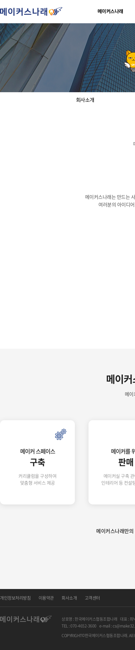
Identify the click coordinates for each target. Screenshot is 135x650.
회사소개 (69, 598)
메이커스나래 (110, 11)
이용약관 (46, 598)
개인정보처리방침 (15, 598)
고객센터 (92, 598)
